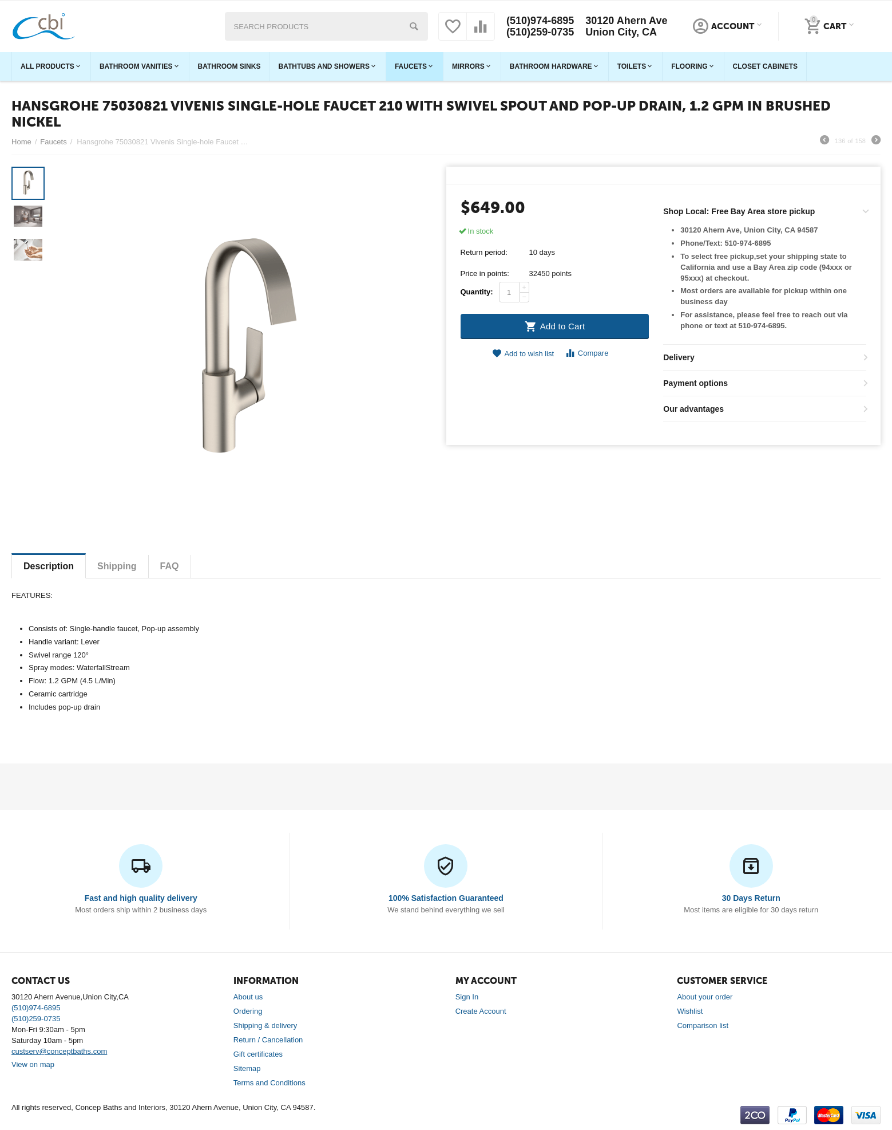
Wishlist (690, 1011)
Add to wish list (523, 354)
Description (48, 566)
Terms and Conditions (269, 1082)
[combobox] (327, 26)
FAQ (169, 566)
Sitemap (247, 1068)
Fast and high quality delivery (141, 898)
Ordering (248, 1011)
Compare (587, 353)
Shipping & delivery (265, 1025)
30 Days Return (751, 898)
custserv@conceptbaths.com (59, 1051)
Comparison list (702, 1025)
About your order (704, 997)
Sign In (467, 997)
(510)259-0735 (540, 32)
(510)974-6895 (540, 20)
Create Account (480, 1011)
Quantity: (477, 292)
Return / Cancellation (268, 1039)
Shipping (117, 566)
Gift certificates (258, 1054)
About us (248, 997)
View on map (32, 1064)
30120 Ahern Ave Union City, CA (626, 26)
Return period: (484, 252)
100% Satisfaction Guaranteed (446, 898)
